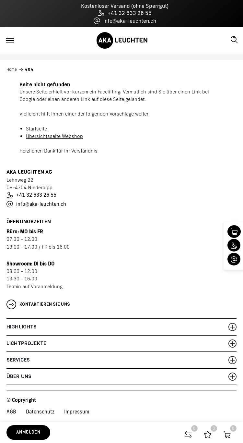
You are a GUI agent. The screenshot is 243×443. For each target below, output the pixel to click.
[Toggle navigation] (10, 40)
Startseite (36, 129)
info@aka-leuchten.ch (125, 21)
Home (11, 69)
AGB (11, 412)
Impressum (76, 412)
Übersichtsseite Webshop (54, 136)
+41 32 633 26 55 (125, 13)
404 (29, 69)
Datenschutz (40, 412)
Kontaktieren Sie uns (38, 304)
